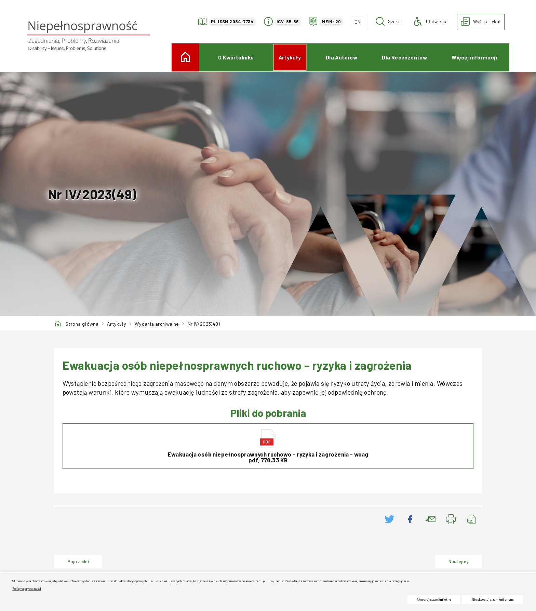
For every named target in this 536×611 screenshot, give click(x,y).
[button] (389, 21)
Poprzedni (71, 559)
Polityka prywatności (26, 588)
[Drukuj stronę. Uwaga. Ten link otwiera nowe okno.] (451, 519)
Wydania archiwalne (157, 324)
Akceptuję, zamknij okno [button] (434, 599)
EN (355, 20)
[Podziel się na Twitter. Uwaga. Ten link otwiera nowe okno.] (389, 519)
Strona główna (81, 324)
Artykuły (116, 324)
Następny (451, 559)
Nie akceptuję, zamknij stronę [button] (493, 599)
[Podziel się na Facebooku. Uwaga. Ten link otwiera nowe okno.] (410, 519)
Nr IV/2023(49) (204, 324)
